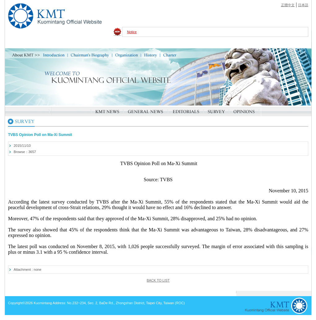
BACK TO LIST (158, 280)
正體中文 (288, 5)
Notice (132, 32)
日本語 (303, 5)
